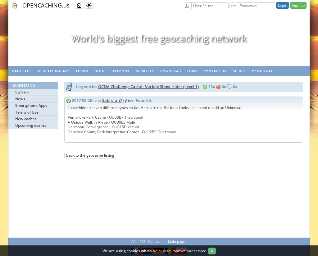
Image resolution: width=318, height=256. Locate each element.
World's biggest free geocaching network (159, 38)
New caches (26, 118)
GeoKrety (145, 71)
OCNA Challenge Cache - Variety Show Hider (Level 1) (148, 86)
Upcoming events (30, 125)
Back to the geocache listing (90, 155)
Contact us (215, 71)
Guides (239, 71)
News (20, 99)
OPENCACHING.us (46, 5)
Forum (82, 71)
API (134, 241)
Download (170, 71)
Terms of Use (27, 112)
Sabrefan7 (112, 100)
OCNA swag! (263, 71)
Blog (99, 71)
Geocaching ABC (54, 71)
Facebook (120, 71)
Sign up (298, 5)
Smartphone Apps (31, 105)
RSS (142, 241)
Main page (21, 71)
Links (192, 71)
